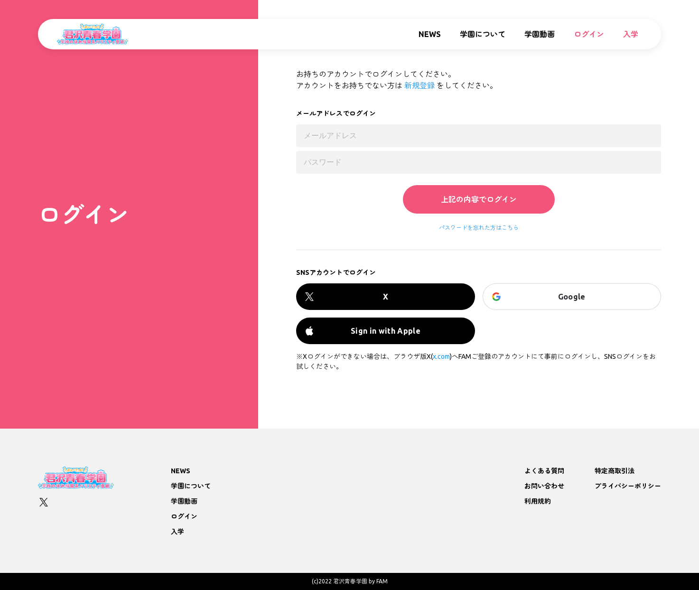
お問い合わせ (544, 486)
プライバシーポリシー (628, 486)
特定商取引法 (614, 471)
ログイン (589, 34)
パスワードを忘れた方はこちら (479, 228)
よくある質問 (544, 471)
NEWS (430, 34)
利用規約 (537, 501)
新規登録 (419, 85)
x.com (441, 356)
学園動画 (539, 34)
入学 (630, 34)
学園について (482, 34)
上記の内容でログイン (479, 199)
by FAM (378, 581)
